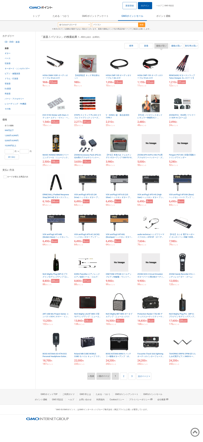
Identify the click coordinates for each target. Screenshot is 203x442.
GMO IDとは (85, 394)
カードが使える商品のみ (16, 176)
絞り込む (11, 157)
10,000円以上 (10, 145)
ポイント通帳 (163, 16)
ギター (7, 53)
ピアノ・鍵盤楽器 (12, 73)
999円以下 (9, 130)
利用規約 (100, 399)
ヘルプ (159, 6)
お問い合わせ (85, 399)
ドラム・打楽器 (11, 78)
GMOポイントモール (132, 16)
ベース (7, 58)
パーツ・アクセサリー (14, 99)
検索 (142, 25)
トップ (36, 16)
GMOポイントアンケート (95, 16)
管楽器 (7, 83)
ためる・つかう (61, 16)
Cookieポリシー (117, 399)
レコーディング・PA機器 (15, 104)
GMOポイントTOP (49, 394)
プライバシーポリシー (140, 399)
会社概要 (162, 399)
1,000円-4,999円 (11, 135)
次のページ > (144, 376)
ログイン (145, 5)
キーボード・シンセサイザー (17, 68)
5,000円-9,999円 (11, 140)
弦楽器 (7, 63)
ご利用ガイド (68, 394)
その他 (7, 109)
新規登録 (130, 5)
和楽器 (7, 94)
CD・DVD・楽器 (12, 42)
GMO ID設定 (169, 6)
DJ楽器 (8, 88)
